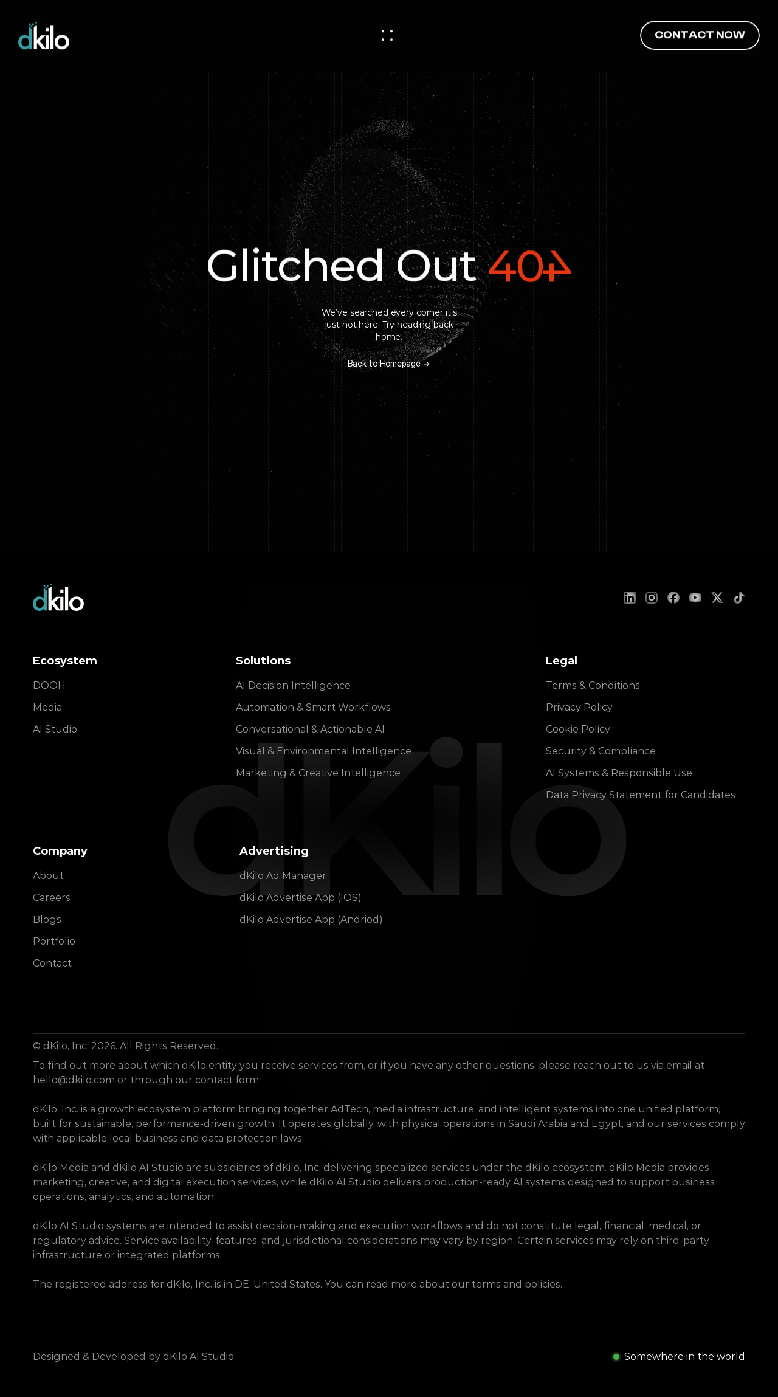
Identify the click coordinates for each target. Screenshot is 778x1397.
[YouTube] (695, 598)
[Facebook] (673, 598)
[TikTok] (739, 598)
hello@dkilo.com (74, 1080)
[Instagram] (651, 598)
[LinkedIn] (630, 598)
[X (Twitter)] (717, 598)
